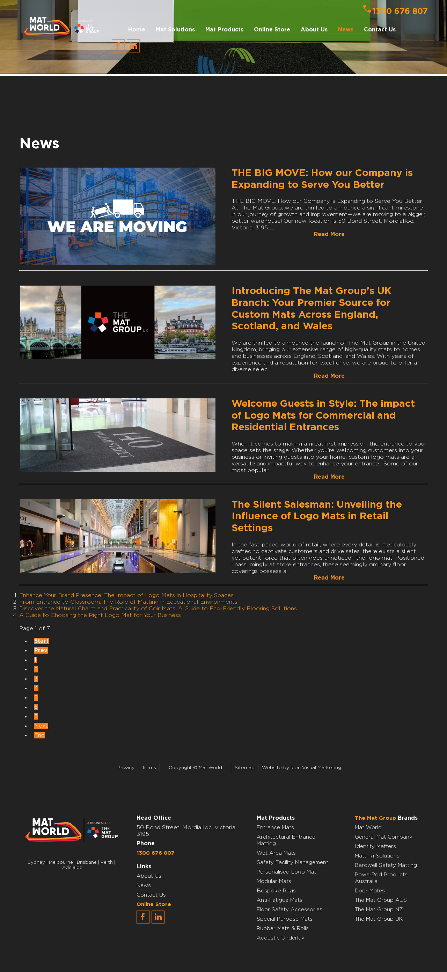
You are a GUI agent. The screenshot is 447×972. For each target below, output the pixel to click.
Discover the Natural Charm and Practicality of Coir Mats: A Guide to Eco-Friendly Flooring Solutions (158, 608)
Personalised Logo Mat (286, 872)
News (345, 29)
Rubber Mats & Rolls (283, 928)
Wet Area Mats (276, 853)
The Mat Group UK (379, 919)
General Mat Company (383, 837)
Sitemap (245, 767)
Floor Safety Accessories (289, 909)
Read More (329, 234)
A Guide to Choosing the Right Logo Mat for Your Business (100, 615)
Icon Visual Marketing (316, 767)
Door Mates (370, 890)
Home (136, 29)
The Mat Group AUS (381, 900)
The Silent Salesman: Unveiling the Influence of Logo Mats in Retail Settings (317, 516)
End (39, 735)
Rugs (289, 890)
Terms (149, 767)
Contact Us (380, 29)
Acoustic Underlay (281, 938)
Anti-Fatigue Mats (279, 900)
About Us (149, 876)
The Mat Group (375, 818)
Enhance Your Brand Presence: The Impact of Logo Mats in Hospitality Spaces (126, 595)
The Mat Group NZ (379, 909)
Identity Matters (375, 846)
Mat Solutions (175, 29)
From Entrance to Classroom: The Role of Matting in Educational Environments (128, 602)
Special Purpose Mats (285, 919)
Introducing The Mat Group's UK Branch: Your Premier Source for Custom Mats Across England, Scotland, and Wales (311, 308)
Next (41, 726)
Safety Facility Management (292, 862)
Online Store (272, 29)
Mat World (368, 827)
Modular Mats (274, 881)
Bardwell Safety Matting (386, 865)
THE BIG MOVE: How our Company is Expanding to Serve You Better (322, 179)
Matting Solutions (377, 856)
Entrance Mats (275, 827)
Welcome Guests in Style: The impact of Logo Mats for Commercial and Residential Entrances (323, 415)
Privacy (125, 767)
